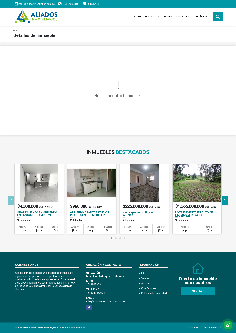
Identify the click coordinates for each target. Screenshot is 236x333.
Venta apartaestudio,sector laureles (140, 214)
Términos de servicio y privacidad (204, 327)
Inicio (137, 16)
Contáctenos (202, 16)
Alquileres (165, 16)
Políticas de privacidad (154, 293)
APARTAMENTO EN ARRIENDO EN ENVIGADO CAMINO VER (37, 214)
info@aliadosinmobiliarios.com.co (105, 301)
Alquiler (145, 283)
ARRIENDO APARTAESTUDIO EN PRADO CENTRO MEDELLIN (91, 214)
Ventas (149, 16)
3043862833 (93, 4)
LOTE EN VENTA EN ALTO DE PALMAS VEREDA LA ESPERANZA (194, 215)
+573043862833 (71, 4)
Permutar (182, 16)
